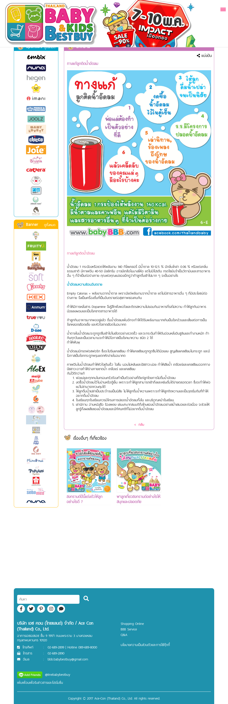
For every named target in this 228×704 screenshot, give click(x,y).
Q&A (124, 635)
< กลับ (139, 424)
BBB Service (129, 629)
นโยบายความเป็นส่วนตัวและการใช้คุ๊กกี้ (145, 645)
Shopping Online (132, 623)
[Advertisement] (189, 515)
